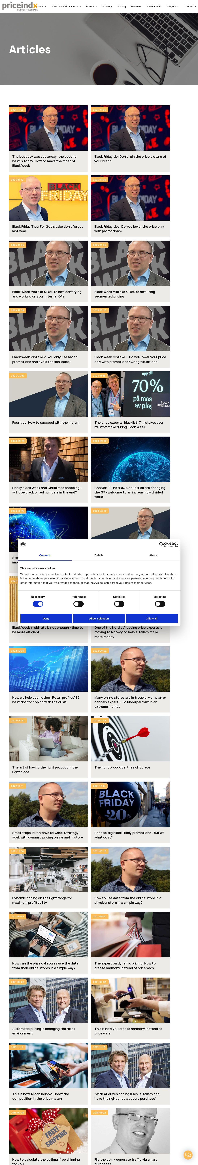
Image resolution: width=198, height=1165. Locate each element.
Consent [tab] (44, 555)
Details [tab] (99, 555)
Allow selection (99, 618)
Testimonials (154, 6)
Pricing (122, 6)
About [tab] (153, 555)
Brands (90, 6)
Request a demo (114, 959)
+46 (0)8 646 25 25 (23, 1098)
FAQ (105, 1074)
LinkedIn (116, 1140)
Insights (171, 6)
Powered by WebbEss (173, 1151)
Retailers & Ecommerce (65, 6)
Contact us (83, 959)
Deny (46, 618)
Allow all (151, 618)
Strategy (107, 6)
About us (41, 6)
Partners (136, 6)
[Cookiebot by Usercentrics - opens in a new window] (162, 544)
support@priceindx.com (26, 1108)
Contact (189, 6)
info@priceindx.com (23, 1103)
